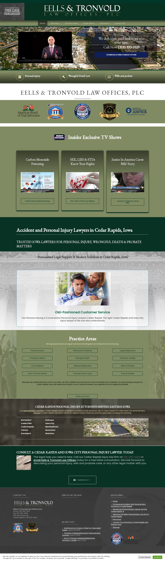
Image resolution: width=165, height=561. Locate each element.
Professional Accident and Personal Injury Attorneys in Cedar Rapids (128, 505)
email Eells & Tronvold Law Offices (55, 460)
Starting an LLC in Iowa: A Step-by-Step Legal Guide (81, 529)
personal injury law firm (33, 411)
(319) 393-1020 (131, 47)
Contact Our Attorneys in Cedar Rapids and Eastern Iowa (129, 523)
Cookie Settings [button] (144, 557)
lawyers (37, 413)
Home (115, 501)
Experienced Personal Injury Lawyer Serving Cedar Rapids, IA (129, 510)
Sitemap (116, 527)
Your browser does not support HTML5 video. (48, 47)
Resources (117, 519)
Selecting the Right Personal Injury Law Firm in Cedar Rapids (130, 515)
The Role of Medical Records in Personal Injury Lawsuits (81, 534)
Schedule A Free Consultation (124, 55)
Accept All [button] (157, 557)
